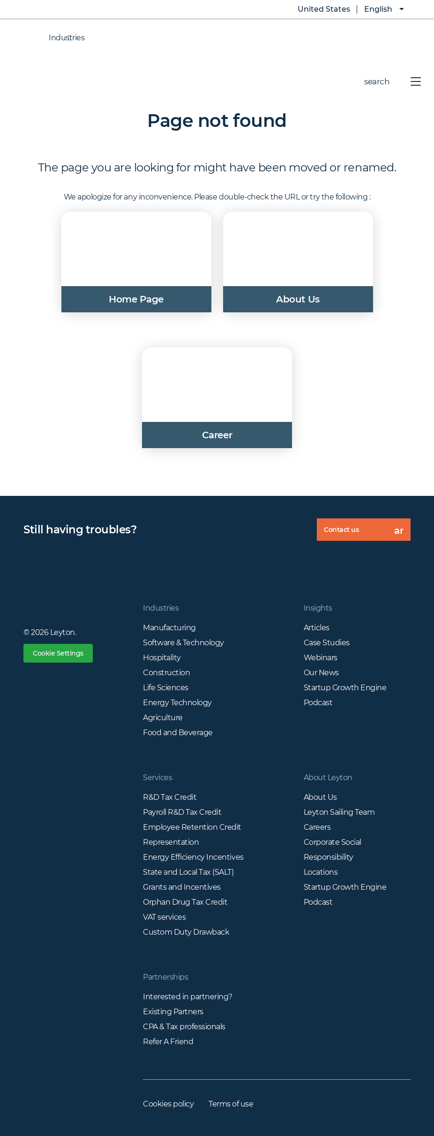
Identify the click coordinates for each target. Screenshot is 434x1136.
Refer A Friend (168, 1041)
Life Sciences (165, 687)
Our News (321, 672)
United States (317, 9)
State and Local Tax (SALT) (188, 872)
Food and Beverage (178, 732)
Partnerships (165, 977)
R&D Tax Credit (169, 797)
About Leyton (328, 777)
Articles (316, 627)
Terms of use (231, 1103)
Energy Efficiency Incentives (193, 857)
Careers (317, 827)
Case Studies (327, 642)
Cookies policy (168, 1103)
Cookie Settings (58, 653)
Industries (57, 38)
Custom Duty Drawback (186, 932)
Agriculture (163, 717)
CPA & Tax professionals (184, 1026)
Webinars (320, 657)
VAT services (164, 917)
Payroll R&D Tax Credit (182, 812)
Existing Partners (173, 1011)
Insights (318, 608)
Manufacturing (169, 627)
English (378, 9)
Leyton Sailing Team (339, 812)
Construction (166, 672)
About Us (320, 797)
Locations (321, 872)
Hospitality (162, 657)
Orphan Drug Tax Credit (185, 902)
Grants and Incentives (182, 887)
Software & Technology (183, 642)
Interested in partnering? (187, 996)
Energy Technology (177, 702)
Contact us (367, 533)
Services (157, 777)
